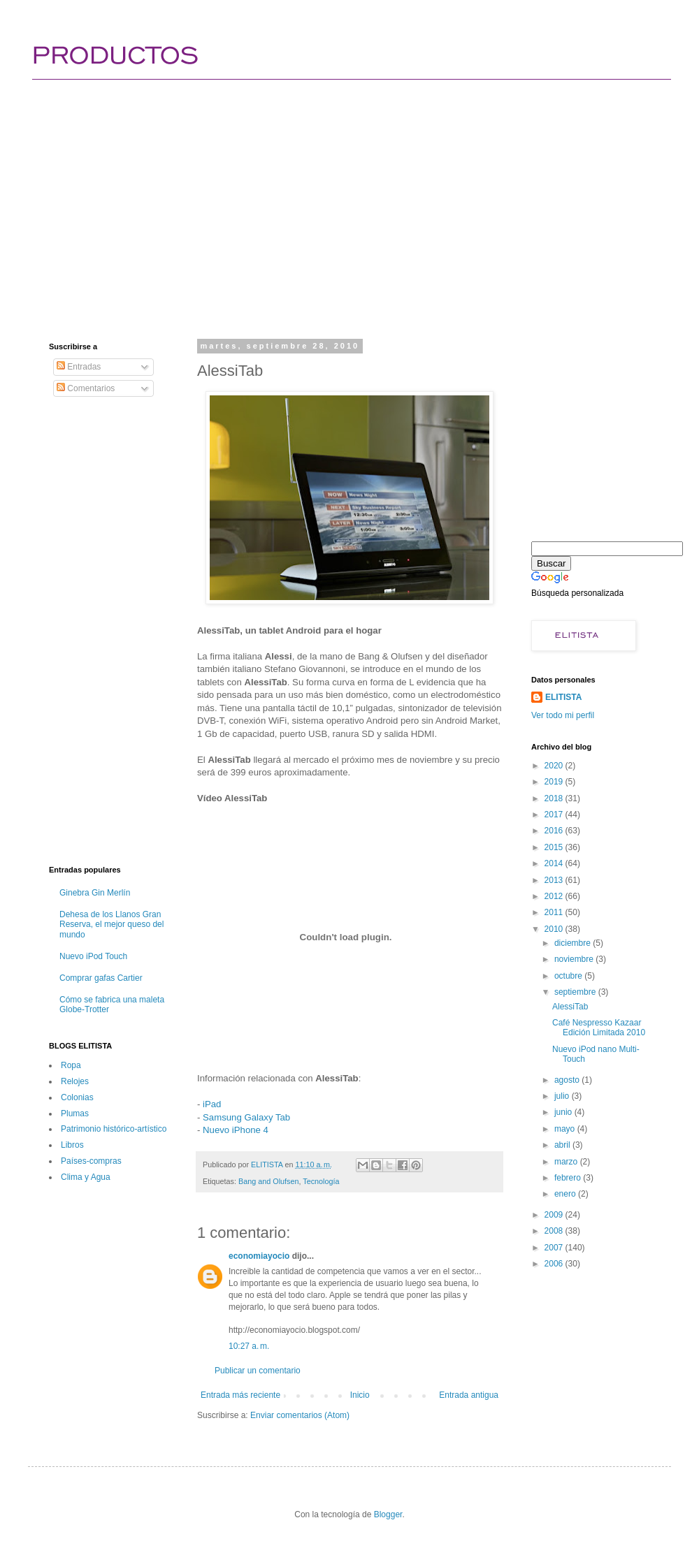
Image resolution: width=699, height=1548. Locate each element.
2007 (555, 1248)
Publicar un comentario (258, 1370)
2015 (555, 847)
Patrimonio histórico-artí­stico (113, 1129)
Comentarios (86, 388)
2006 (555, 1264)
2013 (555, 880)
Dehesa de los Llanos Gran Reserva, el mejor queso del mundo (111, 925)
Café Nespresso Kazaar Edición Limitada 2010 (598, 1027)
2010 (555, 929)
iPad (212, 1104)
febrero (568, 1178)
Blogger (388, 1514)
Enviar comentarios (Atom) (300, 1415)
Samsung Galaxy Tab (246, 1117)
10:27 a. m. (249, 1346)
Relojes (75, 1081)
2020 (555, 766)
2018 (555, 798)
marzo (567, 1162)
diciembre (573, 943)
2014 (555, 863)
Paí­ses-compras (91, 1161)
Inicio (360, 1395)
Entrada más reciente (240, 1395)
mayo (565, 1129)
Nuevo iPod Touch (93, 956)
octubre (569, 976)
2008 (555, 1231)
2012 (555, 896)
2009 (555, 1215)
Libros (72, 1145)
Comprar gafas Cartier (101, 978)
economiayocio (259, 1256)
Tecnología (321, 1181)
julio (563, 1096)
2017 (555, 814)
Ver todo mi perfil (562, 715)
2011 (555, 912)
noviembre (575, 959)
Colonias (77, 1097)
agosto (568, 1080)
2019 (555, 782)
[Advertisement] (293, 195)
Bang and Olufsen (268, 1181)
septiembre (576, 992)
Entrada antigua (468, 1395)
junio (564, 1112)
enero (566, 1194)
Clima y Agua (85, 1177)
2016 (555, 830)
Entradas (79, 367)
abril (563, 1145)
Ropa (71, 1065)
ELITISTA (563, 697)
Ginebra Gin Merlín (94, 893)
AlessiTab (570, 1007)
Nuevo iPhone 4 (235, 1130)
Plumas (75, 1113)
